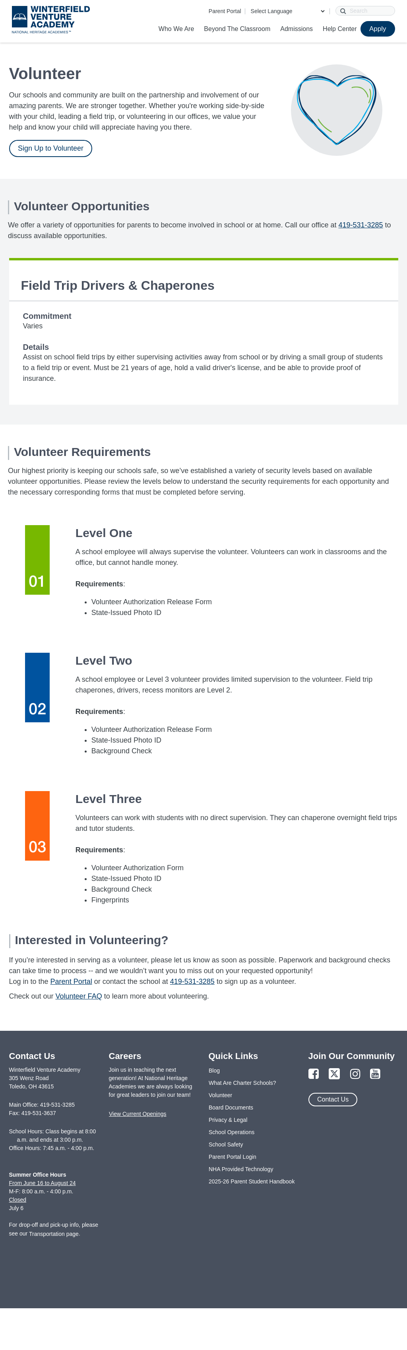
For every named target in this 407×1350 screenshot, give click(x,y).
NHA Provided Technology (241, 1169)
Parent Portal (225, 11)
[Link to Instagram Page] (355, 1074)
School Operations (231, 1132)
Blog (214, 1070)
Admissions (296, 28)
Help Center (340, 28)
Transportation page (54, 1234)
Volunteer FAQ (79, 996)
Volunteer (220, 1095)
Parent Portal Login (232, 1157)
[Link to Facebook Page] (313, 1074)
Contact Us (333, 1099)
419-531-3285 (360, 225)
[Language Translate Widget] (287, 11)
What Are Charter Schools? (242, 1083)
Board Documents (231, 1107)
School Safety (226, 1144)
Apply (377, 29)
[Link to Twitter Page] (334, 1074)
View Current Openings (137, 1114)
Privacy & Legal (228, 1120)
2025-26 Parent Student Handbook (252, 1181)
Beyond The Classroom (237, 28)
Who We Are (176, 28)
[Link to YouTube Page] (375, 1074)
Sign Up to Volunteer (50, 148)
